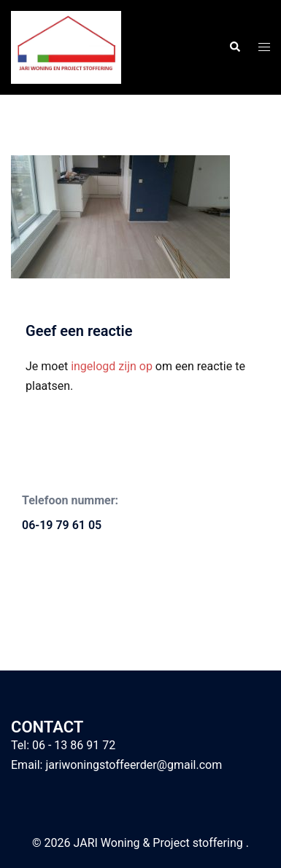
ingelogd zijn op (112, 366)
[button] (234, 47)
